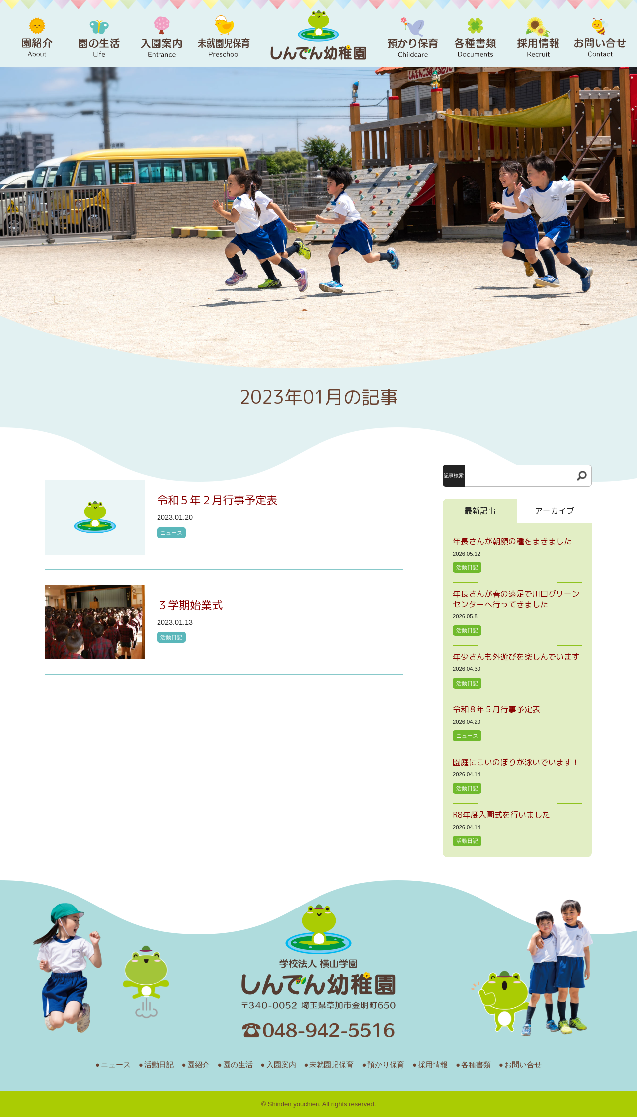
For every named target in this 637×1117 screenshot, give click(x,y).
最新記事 (480, 510)
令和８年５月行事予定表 (496, 709)
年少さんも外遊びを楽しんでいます (516, 656)
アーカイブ (554, 510)
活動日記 (171, 637)
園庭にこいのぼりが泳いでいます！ (516, 762)
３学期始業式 (190, 605)
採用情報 (433, 1065)
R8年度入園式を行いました (501, 814)
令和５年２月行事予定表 (217, 500)
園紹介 (198, 1065)
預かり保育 (385, 1065)
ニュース (171, 533)
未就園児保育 (331, 1065)
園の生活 (238, 1065)
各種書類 (476, 1065)
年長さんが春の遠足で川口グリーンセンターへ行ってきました (516, 599)
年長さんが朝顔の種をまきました (512, 541)
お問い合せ (523, 1065)
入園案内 (281, 1065)
